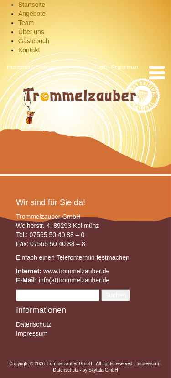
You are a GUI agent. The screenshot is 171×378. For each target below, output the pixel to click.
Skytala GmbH (103, 370)
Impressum (19, 67)
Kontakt (29, 50)
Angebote (32, 13)
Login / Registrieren (116, 67)
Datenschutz (49, 67)
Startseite (31, 4)
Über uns (31, 31)
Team (26, 22)
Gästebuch (33, 41)
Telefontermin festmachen (92, 257)
